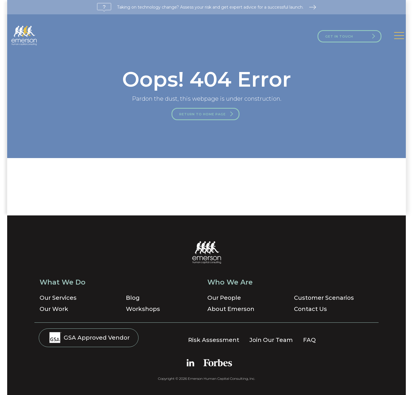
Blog (133, 297)
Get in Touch (339, 36)
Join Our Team (271, 339)
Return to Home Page (202, 114)
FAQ (309, 339)
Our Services (58, 297)
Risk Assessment (213, 339)
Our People (224, 297)
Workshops (143, 309)
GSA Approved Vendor (89, 337)
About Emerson (230, 309)
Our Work (54, 309)
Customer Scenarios (324, 297)
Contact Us (310, 309)
